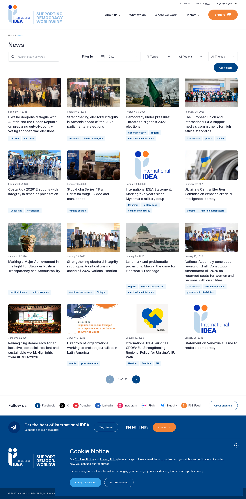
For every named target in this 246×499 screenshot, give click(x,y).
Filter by (88, 56)
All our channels (223, 405)
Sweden (146, 363)
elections (29, 138)
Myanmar (133, 205)
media (220, 138)
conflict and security (139, 210)
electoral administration (141, 138)
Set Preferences (119, 482)
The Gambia (193, 138)
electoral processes (80, 292)
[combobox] (179, 56)
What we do (137, 15)
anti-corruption (41, 292)
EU (157, 363)
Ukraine (14, 138)
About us (111, 15)
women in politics (214, 286)
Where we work (166, 15)
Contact (191, 15)
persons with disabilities (200, 292)
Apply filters (225, 67)
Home (11, 35)
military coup (150, 205)
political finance (18, 292)
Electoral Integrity (93, 138)
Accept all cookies (85, 482)
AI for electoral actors (212, 210)
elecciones (33, 210)
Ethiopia (101, 292)
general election (137, 132)
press (208, 138)
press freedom (89, 363)
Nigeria (155, 132)
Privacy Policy (109, 459)
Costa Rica (16, 210)
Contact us (164, 427)
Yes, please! (106, 427)
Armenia (74, 138)
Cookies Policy (84, 459)
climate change (77, 210)
